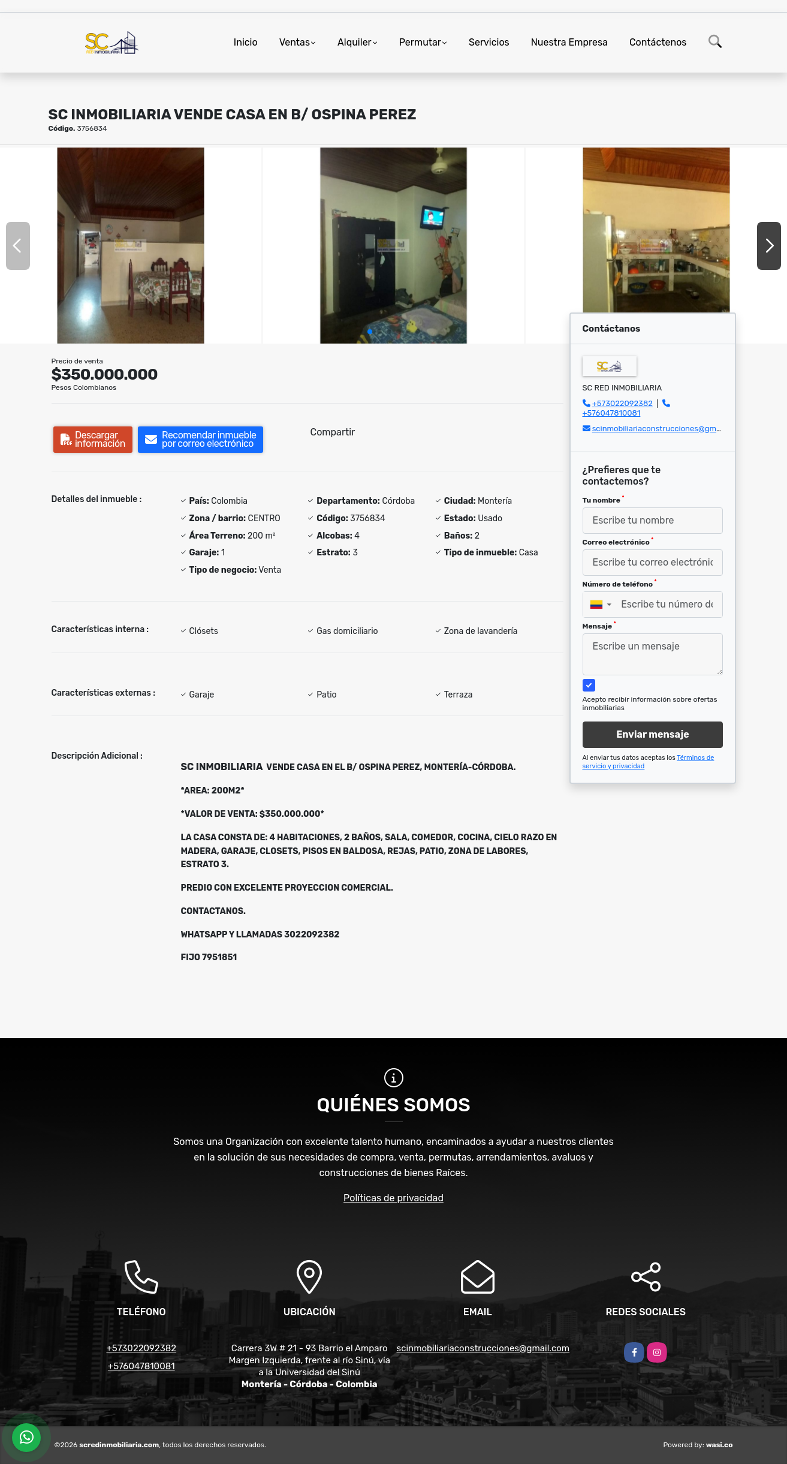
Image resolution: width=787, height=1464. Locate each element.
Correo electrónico (618, 541)
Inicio (246, 42)
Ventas (294, 42)
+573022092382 (622, 403)
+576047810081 (612, 412)
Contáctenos (658, 42)
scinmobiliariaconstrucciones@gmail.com (667, 428)
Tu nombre (604, 499)
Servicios (489, 42)
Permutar (420, 42)
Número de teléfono (620, 583)
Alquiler (354, 42)
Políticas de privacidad (393, 1198)
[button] (369, 331)
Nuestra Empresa (569, 42)
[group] (130, 246)
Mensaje (599, 625)
